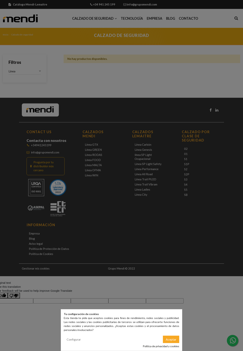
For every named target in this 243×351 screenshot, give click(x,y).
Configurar (74, 339)
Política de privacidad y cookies (161, 346)
